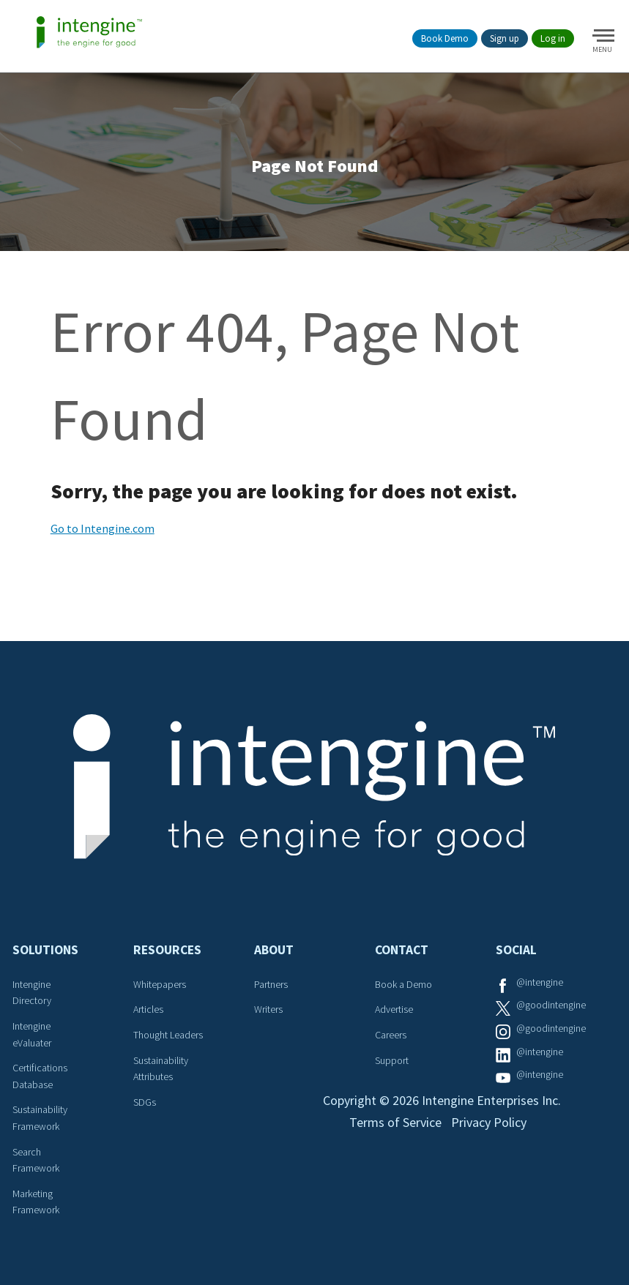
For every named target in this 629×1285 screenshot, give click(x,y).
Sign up (504, 38)
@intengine (539, 982)
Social (516, 950)
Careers (390, 1034)
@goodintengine (551, 1004)
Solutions (45, 950)
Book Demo (445, 38)
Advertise (394, 1009)
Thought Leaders (168, 1034)
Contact (401, 950)
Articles (148, 1009)
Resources (167, 950)
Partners (271, 984)
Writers (268, 1009)
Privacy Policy (488, 1122)
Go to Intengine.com (103, 528)
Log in (552, 38)
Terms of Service (395, 1122)
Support (392, 1060)
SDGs (144, 1102)
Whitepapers (159, 984)
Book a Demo (403, 984)
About (274, 950)
